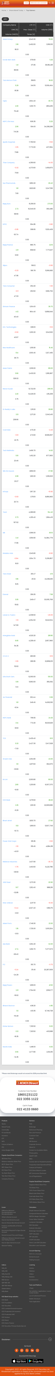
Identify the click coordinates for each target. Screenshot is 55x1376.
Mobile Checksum (34, 1299)
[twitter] (27, 1350)
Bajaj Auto (7, 204)
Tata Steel (7, 574)
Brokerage (32, 1127)
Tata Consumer (9, 286)
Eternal (5, 594)
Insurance (5, 1135)
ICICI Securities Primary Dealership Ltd (14, 1326)
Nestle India (7, 1047)
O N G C (6, 656)
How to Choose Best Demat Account (13, 1223)
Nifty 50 (4, 1268)
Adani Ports (7, 923)
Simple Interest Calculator (37, 1210)
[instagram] (22, 1350)
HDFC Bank (7, 718)
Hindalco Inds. (8, 553)
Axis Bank (6, 944)
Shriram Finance (9, 306)
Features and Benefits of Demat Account (12, 1226)
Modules (32, 1277)
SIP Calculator (33, 1237)
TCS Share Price (34, 1187)
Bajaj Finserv (7, 985)
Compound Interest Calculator (38, 1213)
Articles (31, 1268)
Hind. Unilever (8, 903)
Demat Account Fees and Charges (12, 1235)
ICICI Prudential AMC (8, 1314)
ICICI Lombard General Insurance (12, 1308)
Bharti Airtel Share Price (36, 1193)
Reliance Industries (10, 862)
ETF (3, 1138)
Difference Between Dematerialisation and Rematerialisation (9, 1212)
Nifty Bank (5, 1291)
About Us (32, 1147)
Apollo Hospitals (9, 142)
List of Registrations (35, 1176)
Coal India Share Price (36, 1196)
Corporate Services (35, 1144)
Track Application (34, 1301)
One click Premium (35, 1132)
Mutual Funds (6, 1127)
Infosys (5, 491)
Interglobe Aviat (9, 635)
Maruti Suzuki (8, 389)
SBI (4, 533)
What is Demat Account (9, 1217)
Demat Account (34, 1257)
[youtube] (37, 1350)
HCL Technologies (10, 327)
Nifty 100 (4, 1271)
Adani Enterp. (8, 39)
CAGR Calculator (34, 1239)
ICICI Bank (7, 800)
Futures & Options (7, 1144)
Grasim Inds (7, 759)
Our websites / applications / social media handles (40, 1292)
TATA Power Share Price (36, 1190)
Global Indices (6, 1288)
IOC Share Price (6, 1170)
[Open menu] (52, 2)
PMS (30, 1124)
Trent (5, 512)
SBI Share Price (6, 1158)
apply (5, 19)
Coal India (7, 430)
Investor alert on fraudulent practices (40, 1162)
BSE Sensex (5, 1280)
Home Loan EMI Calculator (37, 1242)
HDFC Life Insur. (9, 121)
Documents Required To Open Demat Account (13, 1231)
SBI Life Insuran (8, 471)
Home (4, 10)
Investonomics (33, 1280)
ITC (4, 964)
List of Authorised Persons (37, 1296)
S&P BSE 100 (6, 1283)
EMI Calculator (33, 1225)
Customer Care (34, 1135)
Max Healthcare (9, 347)
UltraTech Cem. (9, 677)
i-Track (31, 1288)
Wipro (5, 265)
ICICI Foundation (7, 1303)
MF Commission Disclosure (37, 1173)
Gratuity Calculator (35, 1228)
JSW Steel (7, 882)
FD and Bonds (6, 1132)
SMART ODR (33, 1156)
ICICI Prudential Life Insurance (11, 1311)
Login (26, 3)
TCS (4, 738)
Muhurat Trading (7, 1245)
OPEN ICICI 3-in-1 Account (38, 3)
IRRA (30, 1159)
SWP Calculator (34, 1234)
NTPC (5, 224)
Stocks (4, 1124)
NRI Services (33, 1141)
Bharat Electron (9, 1006)
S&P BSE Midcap (7, 1285)
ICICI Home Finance (8, 1323)
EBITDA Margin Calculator (37, 1216)
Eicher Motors (8, 1026)
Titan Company (9, 162)
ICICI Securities (6, 1305)
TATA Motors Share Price (37, 1202)
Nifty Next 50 (6, 1274)
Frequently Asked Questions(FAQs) (40, 1164)
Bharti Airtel (7, 820)
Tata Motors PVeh (10, 80)
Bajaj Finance (8, 245)
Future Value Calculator (36, 1219)
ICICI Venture (6, 1317)
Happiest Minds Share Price (37, 1184)
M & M (5, 779)
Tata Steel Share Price (8, 1176)
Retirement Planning (35, 1130)
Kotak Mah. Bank (9, 60)
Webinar (32, 1271)
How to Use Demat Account (10, 1220)
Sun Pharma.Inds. (9, 183)
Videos (31, 1274)
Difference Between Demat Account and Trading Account (13, 1239)
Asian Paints (7, 368)
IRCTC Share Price (7, 1164)
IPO (3, 1147)
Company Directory (8, 1179)
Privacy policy (33, 1153)
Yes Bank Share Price (8, 1173)
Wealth (31, 1138)
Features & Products (35, 1167)
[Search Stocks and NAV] (49, 2)
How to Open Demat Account (11, 1243)
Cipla (5, 101)
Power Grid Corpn (10, 841)
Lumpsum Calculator (35, 1222)
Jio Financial (7, 697)
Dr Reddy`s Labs (9, 409)
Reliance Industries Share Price (11, 1161)
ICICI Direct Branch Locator (37, 1170)
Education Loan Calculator (37, 1245)
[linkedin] (32, 1350)
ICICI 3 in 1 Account (35, 1254)
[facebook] (16, 1350)
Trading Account (34, 1260)
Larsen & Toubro (9, 615)
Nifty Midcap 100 (7, 1277)
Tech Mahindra (9, 450)
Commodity (5, 1130)
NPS (3, 1141)
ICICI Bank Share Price (36, 1199)
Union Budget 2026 (8, 1150)
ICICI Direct (5, 1320)
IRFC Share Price (7, 1167)
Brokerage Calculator (35, 1231)
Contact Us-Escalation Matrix (38, 1150)
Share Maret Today (16, 10)
